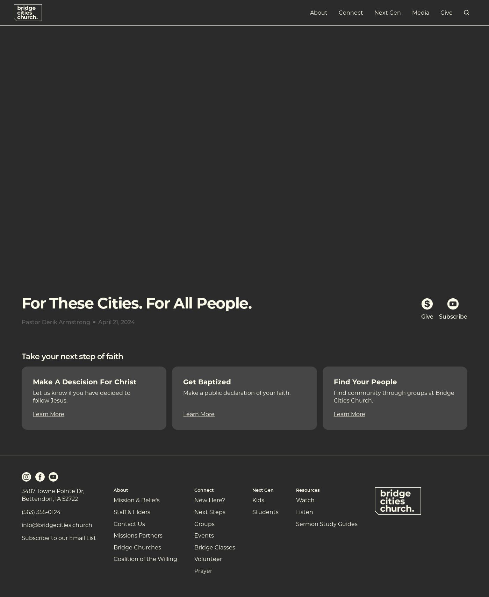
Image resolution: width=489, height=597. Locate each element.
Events (204, 535)
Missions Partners (138, 535)
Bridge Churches (137, 547)
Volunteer (208, 558)
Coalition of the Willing (145, 558)
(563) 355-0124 (41, 512)
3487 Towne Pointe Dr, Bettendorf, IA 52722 (53, 494)
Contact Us (129, 523)
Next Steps (209, 512)
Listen (304, 512)
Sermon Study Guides (327, 523)
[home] (28, 12)
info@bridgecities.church (57, 524)
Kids (258, 500)
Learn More (48, 414)
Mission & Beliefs (137, 500)
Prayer (203, 570)
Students (265, 512)
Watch (305, 500)
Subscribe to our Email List (59, 537)
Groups (204, 523)
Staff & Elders (132, 512)
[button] (318, 12)
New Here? (209, 500)
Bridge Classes (214, 547)
